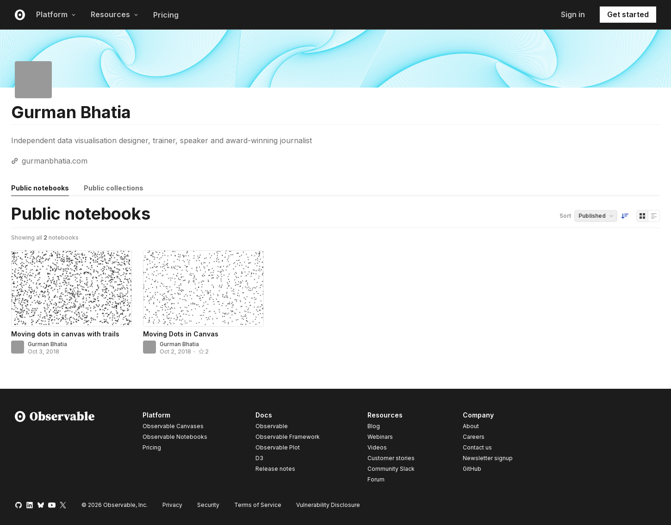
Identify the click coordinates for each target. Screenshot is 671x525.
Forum (376, 479)
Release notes (275, 468)
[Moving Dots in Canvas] (203, 288)
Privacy (172, 504)
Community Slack (391, 468)
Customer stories (391, 458)
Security (208, 504)
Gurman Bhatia (47, 344)
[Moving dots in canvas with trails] (71, 288)
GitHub (472, 468)
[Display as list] (653, 215)
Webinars (380, 436)
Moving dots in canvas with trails (65, 334)
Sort (565, 215)
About (471, 426)
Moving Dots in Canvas (180, 334)
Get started (628, 14)
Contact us (477, 447)
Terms (257, 504)
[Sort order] (625, 216)
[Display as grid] (642, 215)
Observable (271, 426)
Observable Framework (287, 436)
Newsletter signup (488, 458)
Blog (373, 426)
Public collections (113, 188)
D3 (259, 458)
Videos (377, 447)
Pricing (166, 14)
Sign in (573, 14)
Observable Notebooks (175, 436)
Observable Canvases (173, 426)
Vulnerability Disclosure (328, 504)
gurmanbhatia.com (54, 160)
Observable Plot (277, 447)
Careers (474, 436)
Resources (114, 14)
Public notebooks (40, 188)
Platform (56, 14)
